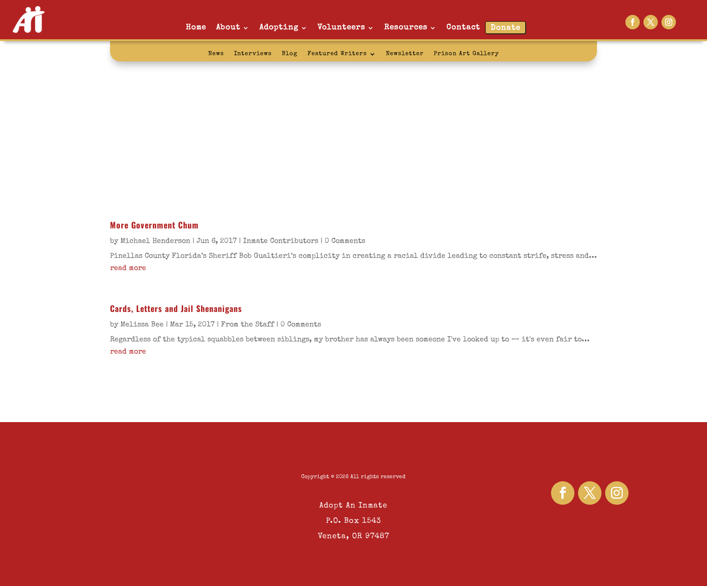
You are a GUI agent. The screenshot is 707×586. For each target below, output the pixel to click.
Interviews (253, 54)
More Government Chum (154, 225)
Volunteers (341, 28)
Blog (290, 54)
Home (196, 28)
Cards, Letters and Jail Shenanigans (176, 308)
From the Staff (247, 325)
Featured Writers (337, 54)
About (228, 28)
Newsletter (405, 54)
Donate (505, 28)
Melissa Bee (142, 325)
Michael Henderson (155, 241)
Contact (463, 28)
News (216, 54)
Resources (405, 28)
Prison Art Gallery (466, 54)
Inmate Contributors (280, 241)
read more (128, 268)
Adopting (278, 28)
